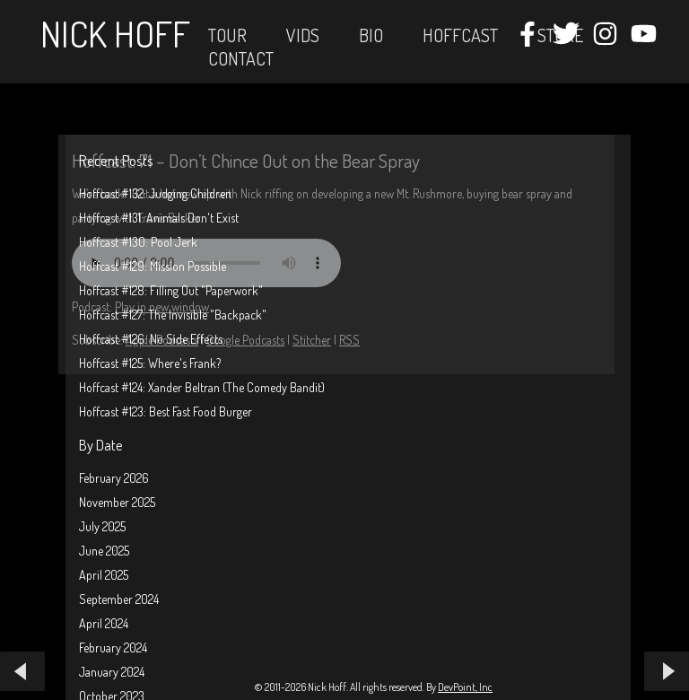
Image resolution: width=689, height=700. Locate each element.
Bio (371, 35)
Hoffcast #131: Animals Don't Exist (159, 217)
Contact (241, 58)
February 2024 (113, 647)
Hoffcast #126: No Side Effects (150, 338)
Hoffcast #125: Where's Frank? (150, 363)
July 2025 (102, 526)
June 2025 (104, 550)
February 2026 (114, 478)
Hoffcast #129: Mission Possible (152, 266)
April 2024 (103, 623)
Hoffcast (460, 35)
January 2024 (111, 671)
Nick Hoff (115, 33)
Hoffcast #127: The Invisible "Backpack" (172, 314)
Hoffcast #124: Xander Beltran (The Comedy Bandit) (202, 387)
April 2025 (103, 574)
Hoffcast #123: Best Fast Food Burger (165, 411)
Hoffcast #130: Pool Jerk (138, 241)
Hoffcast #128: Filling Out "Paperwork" (171, 290)
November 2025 (117, 502)
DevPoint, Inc (465, 687)
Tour (227, 35)
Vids (302, 35)
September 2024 (119, 599)
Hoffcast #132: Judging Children (155, 193)
